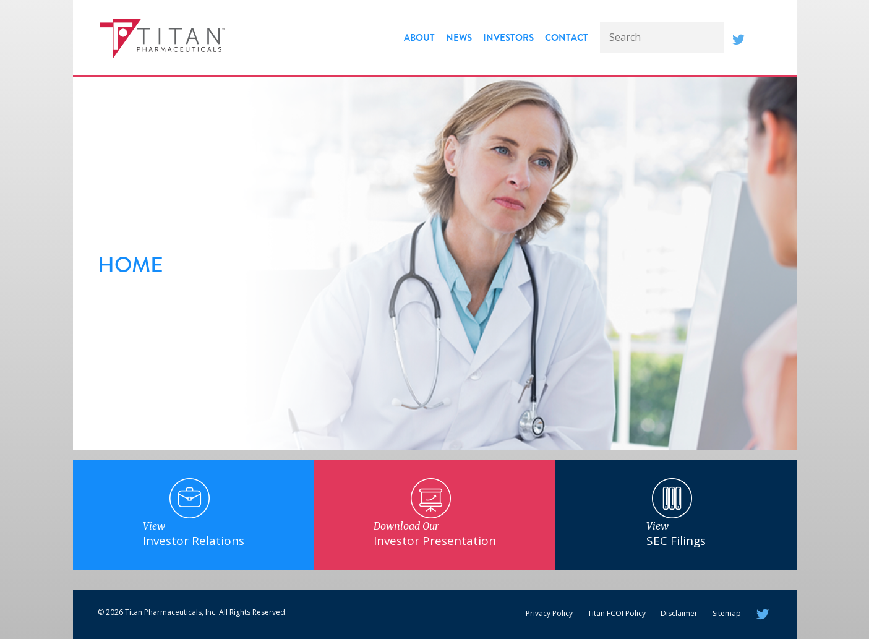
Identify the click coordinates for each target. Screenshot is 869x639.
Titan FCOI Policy (617, 613)
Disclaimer (679, 613)
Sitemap (727, 613)
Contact (566, 38)
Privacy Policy (549, 613)
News (459, 38)
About (419, 38)
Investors (508, 38)
